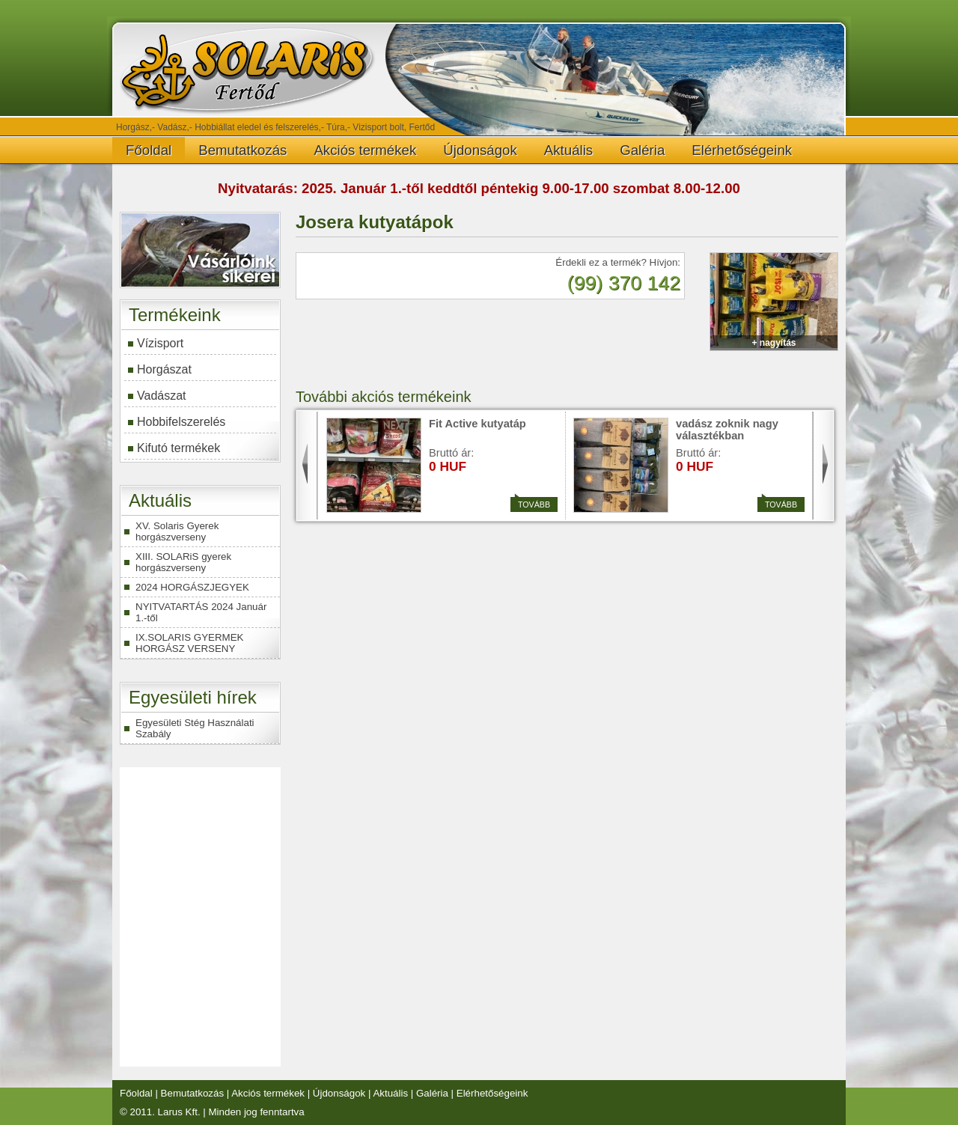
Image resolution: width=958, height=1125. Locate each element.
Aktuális (568, 150)
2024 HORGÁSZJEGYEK (192, 587)
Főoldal (148, 150)
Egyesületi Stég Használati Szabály (194, 728)
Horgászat (164, 369)
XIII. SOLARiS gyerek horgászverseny (183, 562)
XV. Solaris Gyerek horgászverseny (177, 531)
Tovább (532, 503)
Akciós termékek (365, 150)
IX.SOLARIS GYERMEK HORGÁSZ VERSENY (189, 643)
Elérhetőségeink (742, 150)
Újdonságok (480, 150)
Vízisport (160, 343)
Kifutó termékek (178, 448)
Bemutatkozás (242, 150)
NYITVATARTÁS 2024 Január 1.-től (200, 612)
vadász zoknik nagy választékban (727, 430)
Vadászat (161, 395)
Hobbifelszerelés (181, 421)
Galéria (642, 150)
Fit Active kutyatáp (477, 424)
